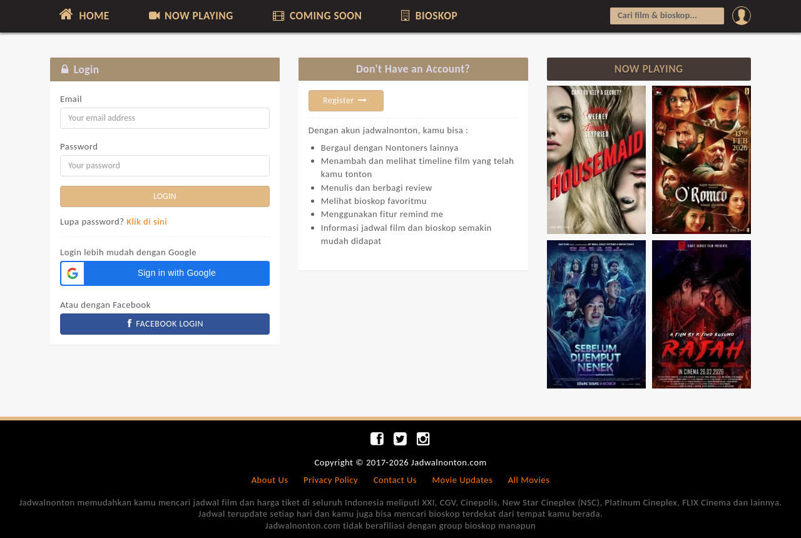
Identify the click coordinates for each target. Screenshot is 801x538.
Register (346, 100)
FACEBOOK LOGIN (165, 323)
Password (79, 146)
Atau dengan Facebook (105, 304)
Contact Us (395, 479)
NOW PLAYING (189, 16)
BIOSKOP (428, 16)
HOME (83, 14)
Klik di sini (146, 221)
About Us (270, 479)
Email (71, 98)
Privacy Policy (331, 479)
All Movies (529, 479)
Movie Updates (462, 479)
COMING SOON (316, 16)
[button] (165, 273)
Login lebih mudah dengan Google (128, 252)
